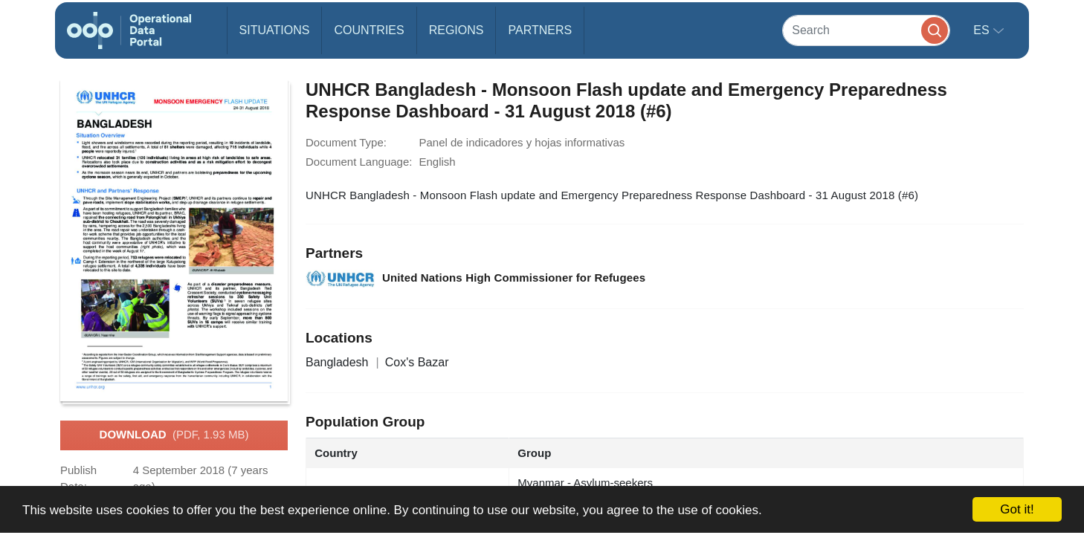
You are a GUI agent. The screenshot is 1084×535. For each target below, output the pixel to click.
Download (174, 435)
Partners (540, 30)
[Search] (866, 30)
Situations (274, 30)
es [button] (983, 30)
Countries (369, 30)
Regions (456, 30)
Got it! (1016, 509)
